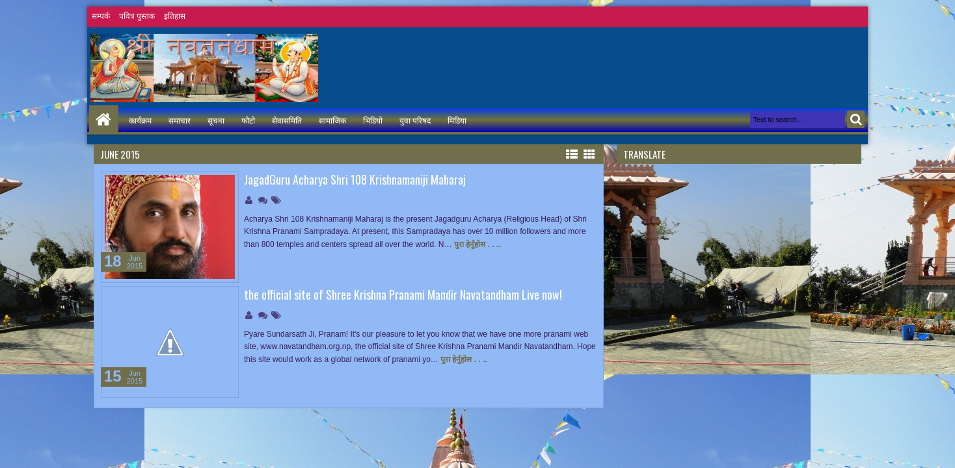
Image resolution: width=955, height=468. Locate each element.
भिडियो (373, 119)
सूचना (216, 119)
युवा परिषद (415, 119)
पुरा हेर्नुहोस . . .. (477, 244)
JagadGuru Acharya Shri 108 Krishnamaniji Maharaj (355, 179)
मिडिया (457, 119)
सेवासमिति (287, 119)
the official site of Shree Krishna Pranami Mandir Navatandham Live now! (403, 294)
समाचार (179, 119)
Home (103, 120)
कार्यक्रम (140, 119)
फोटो (248, 119)
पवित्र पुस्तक (137, 16)
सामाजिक (332, 119)
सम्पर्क (101, 16)
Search (856, 119)
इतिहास (174, 16)
